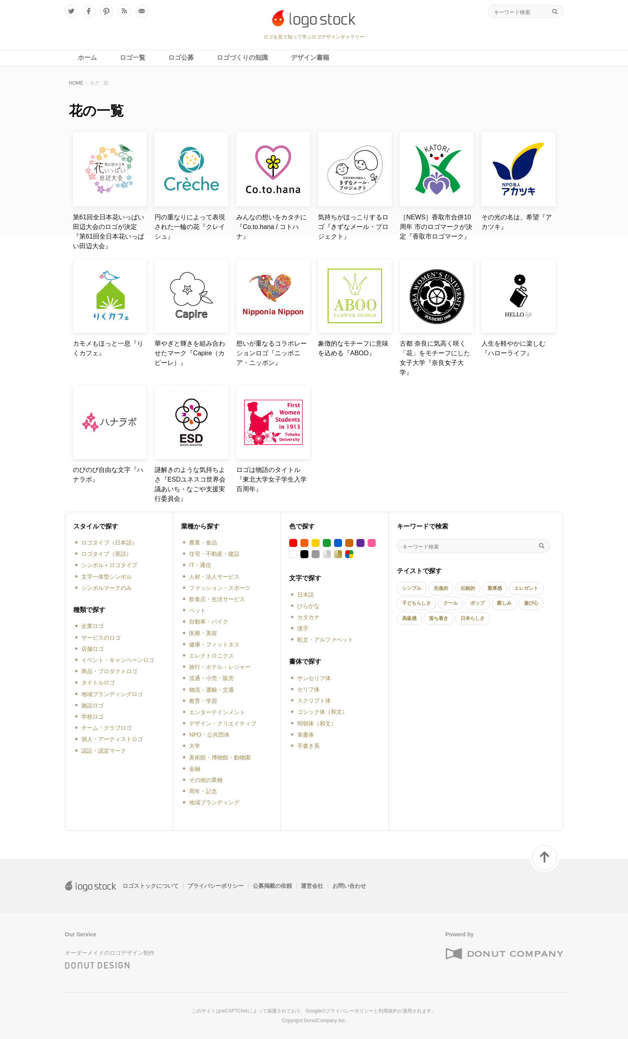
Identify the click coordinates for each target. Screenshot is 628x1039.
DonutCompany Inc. (325, 1020)
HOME (76, 83)
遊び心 (531, 603)
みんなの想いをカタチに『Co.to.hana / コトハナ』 (271, 227)
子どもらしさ (416, 603)
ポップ (477, 603)
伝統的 (468, 588)
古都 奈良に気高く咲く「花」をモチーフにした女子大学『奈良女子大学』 (435, 358)
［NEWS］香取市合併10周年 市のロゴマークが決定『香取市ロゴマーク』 (436, 227)
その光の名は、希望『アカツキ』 (516, 222)
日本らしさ (473, 618)
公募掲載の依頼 (272, 886)
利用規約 (388, 1011)
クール (450, 603)
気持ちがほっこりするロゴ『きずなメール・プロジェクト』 (353, 227)
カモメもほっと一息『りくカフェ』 (108, 348)
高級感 (409, 618)
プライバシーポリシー (215, 886)
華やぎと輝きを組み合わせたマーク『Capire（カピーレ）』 (190, 353)
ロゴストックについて (151, 886)
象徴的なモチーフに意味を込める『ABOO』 (353, 348)
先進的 (441, 588)
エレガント (526, 588)
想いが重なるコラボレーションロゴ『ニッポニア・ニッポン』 (271, 353)
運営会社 (312, 886)
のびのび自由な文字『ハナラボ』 (108, 474)
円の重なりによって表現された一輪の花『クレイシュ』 (190, 227)
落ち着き (438, 618)
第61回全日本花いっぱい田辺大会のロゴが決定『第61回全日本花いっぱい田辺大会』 (108, 231)
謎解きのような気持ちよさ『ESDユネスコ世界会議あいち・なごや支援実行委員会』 (190, 484)
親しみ (504, 603)
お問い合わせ (349, 886)
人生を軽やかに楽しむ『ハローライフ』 (513, 348)
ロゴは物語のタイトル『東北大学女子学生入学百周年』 (271, 479)
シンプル (411, 588)
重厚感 (494, 588)
